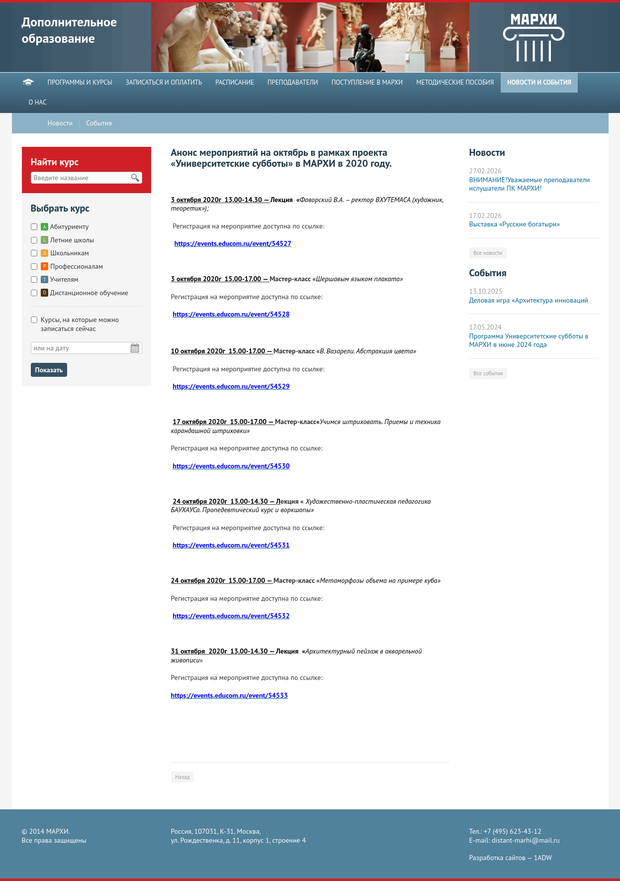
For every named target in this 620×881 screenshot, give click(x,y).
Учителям (60, 279)
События (99, 123)
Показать (49, 369)
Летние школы (67, 239)
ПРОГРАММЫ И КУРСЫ (80, 83)
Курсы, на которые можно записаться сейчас (80, 324)
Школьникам (65, 252)
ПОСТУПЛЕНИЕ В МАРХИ (367, 83)
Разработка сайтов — (510, 858)
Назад (182, 776)
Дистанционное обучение (84, 292)
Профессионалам (72, 266)
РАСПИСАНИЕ (234, 83)
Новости (60, 123)
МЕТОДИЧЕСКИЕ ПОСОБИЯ (455, 83)
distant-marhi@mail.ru (526, 840)
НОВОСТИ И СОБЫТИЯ (539, 83)
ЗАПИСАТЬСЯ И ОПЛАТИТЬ (164, 83)
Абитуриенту (65, 226)
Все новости (487, 252)
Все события (488, 373)
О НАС (38, 103)
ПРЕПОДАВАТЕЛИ (292, 83)
